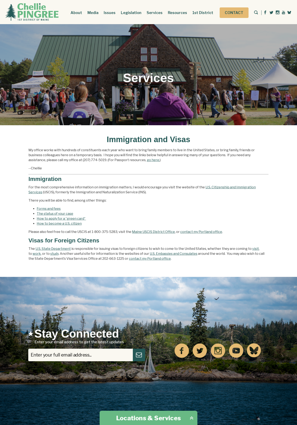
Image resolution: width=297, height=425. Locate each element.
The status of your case (55, 214)
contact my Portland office (201, 232)
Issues (110, 13)
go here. (153, 160)
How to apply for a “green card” (61, 219)
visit (255, 249)
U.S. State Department (53, 249)
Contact (234, 13)
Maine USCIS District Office (153, 232)
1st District (202, 13)
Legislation (131, 13)
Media (92, 13)
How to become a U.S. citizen (59, 223)
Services (155, 13)
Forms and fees (49, 209)
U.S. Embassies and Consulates (173, 254)
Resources (177, 13)
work (37, 254)
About (76, 13)
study (54, 254)
